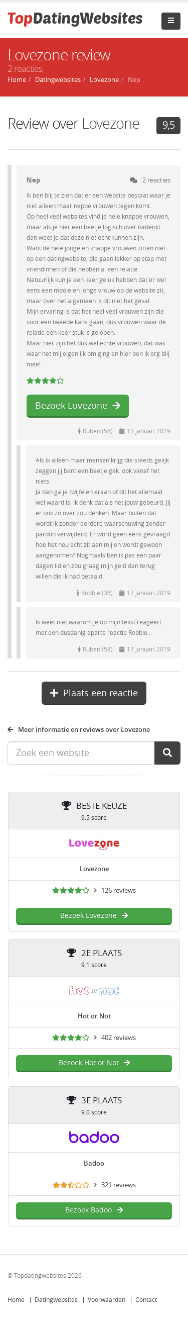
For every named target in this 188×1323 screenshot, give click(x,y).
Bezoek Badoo (94, 1210)
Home (16, 1299)
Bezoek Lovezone (77, 405)
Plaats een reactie (94, 693)
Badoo (94, 1163)
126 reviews (118, 890)
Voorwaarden (106, 1299)
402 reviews (118, 1038)
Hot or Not (94, 1016)
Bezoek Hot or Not (94, 1063)
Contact (146, 1299)
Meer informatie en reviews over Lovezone (79, 729)
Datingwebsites (56, 1299)
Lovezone (110, 124)
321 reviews (118, 1185)
